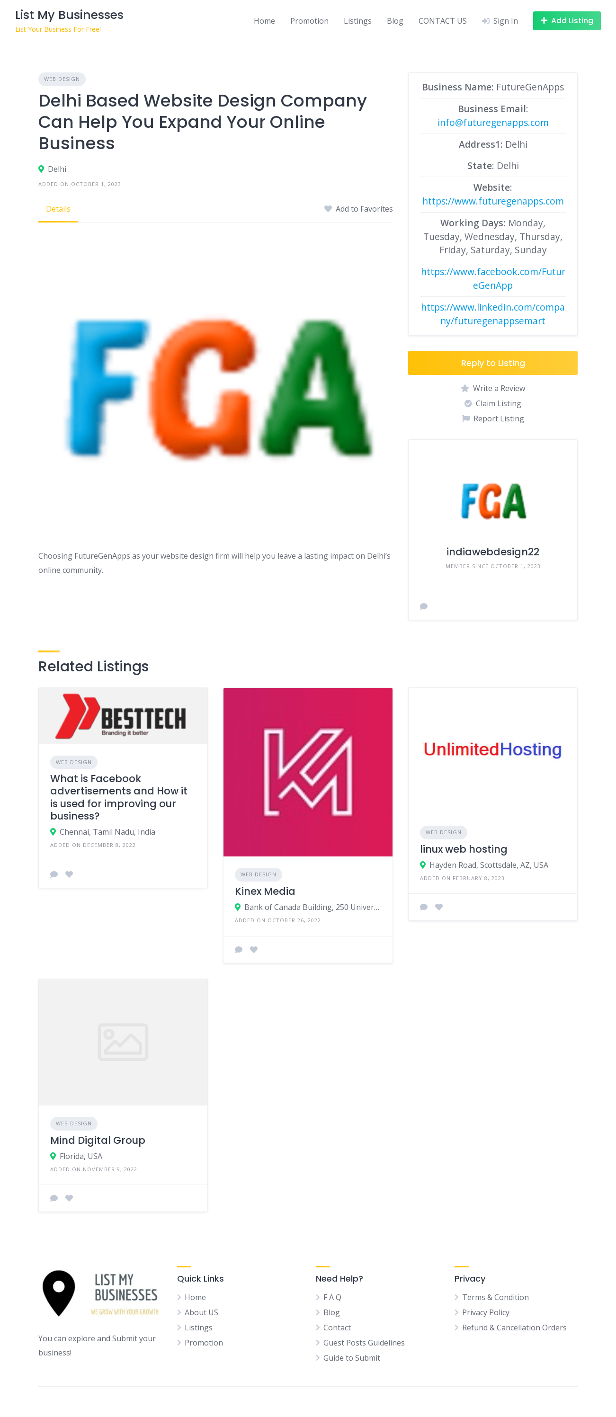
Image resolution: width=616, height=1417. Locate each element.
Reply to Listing (493, 363)
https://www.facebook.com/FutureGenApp (493, 278)
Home (264, 21)
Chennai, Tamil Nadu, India (107, 832)
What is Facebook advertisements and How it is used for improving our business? (118, 797)
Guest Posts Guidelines (364, 1342)
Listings (358, 21)
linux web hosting (464, 849)
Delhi (57, 169)
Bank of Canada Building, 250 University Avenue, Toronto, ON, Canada (312, 907)
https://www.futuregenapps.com (493, 201)
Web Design (62, 78)
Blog (395, 21)
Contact (337, 1327)
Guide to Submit (351, 1358)
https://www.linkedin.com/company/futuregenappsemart (493, 314)
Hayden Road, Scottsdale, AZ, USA (488, 865)
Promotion (309, 21)
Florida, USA (81, 1156)
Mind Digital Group (97, 1140)
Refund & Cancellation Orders (514, 1327)
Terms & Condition (495, 1297)
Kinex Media (265, 891)
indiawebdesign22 (492, 552)
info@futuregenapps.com (493, 122)
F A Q (332, 1297)
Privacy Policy (485, 1312)
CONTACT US (443, 21)
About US (201, 1312)
